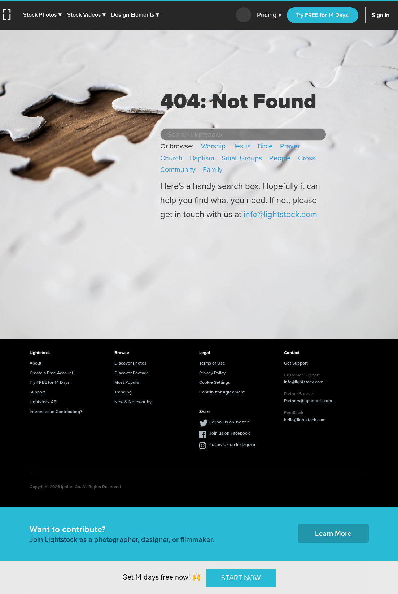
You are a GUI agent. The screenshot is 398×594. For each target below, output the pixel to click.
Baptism (202, 158)
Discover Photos (130, 363)
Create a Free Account (51, 373)
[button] (42, 14)
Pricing (269, 15)
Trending (123, 392)
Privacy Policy (212, 373)
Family (213, 169)
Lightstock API (43, 402)
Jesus (241, 146)
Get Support (296, 363)
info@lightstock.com (280, 214)
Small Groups (242, 158)
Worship (213, 146)
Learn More (333, 533)
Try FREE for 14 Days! (323, 15)
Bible (265, 146)
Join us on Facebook (229, 433)
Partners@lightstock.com (308, 400)
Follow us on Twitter (229, 422)
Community (178, 169)
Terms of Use (212, 363)
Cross (306, 158)
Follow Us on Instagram (232, 444)
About (35, 363)
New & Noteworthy (133, 402)
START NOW (241, 577)
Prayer (290, 146)
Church (171, 158)
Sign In (380, 15)
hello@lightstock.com (304, 420)
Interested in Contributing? (56, 411)
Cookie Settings (214, 382)
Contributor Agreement (222, 392)
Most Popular (127, 382)
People (280, 158)
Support (37, 392)
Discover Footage (131, 373)
